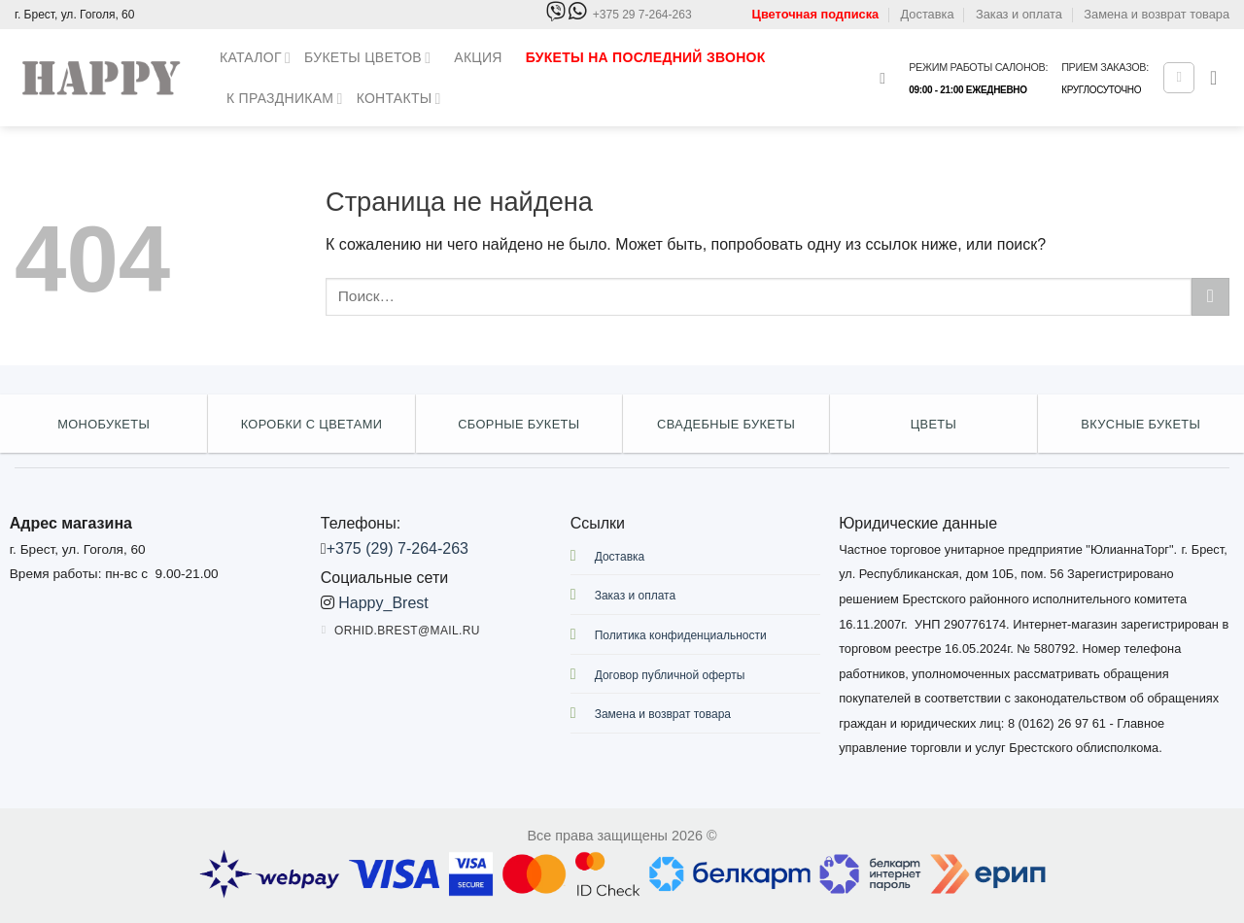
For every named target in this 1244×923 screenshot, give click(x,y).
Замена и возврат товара (1156, 14)
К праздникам (284, 98)
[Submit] (1210, 297)
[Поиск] (887, 78)
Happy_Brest (383, 603)
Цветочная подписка (816, 14)
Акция (477, 57)
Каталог (255, 58)
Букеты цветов (367, 58)
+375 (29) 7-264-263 (397, 548)
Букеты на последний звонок (646, 57)
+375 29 (642, 15)
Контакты (399, 98)
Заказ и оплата (1019, 14)
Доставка (927, 14)
